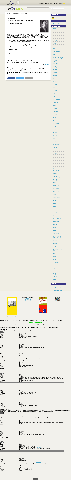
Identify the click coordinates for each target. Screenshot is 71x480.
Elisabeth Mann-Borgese (57, 207)
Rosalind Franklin (55, 147)
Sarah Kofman (55, 69)
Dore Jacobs (55, 176)
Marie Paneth (55, 81)
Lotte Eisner (54, 140)
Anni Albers (54, 28)
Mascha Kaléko (55, 64)
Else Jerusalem (55, 180)
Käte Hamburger (55, 167)
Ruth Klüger (54, 186)
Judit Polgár (54, 82)
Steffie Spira (55, 256)
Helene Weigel (55, 270)
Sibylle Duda (47, 64)
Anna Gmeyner (55, 161)
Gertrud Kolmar (55, 70)
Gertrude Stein (55, 93)
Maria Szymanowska (56, 262)
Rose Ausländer (55, 31)
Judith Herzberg (55, 171)
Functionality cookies (4, 409)
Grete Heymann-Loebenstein (57, 58)
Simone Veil (54, 267)
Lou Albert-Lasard (55, 102)
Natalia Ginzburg (55, 159)
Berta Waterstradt (55, 268)
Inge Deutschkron (55, 135)
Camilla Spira (55, 255)
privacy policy (18, 316)
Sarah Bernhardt (55, 117)
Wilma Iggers (55, 173)
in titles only (60, 8)
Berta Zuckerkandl (56, 280)
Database (47, 3)
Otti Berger (54, 37)
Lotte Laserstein (55, 72)
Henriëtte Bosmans (56, 123)
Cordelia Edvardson (56, 137)
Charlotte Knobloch (56, 188)
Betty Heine (54, 54)
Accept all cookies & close (35, 322)
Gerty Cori (54, 129)
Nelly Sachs (54, 87)
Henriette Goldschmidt (56, 51)
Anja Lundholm (55, 200)
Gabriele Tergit (55, 96)
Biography (8, 28)
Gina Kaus (54, 183)
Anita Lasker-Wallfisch (56, 73)
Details (2, 332)
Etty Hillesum (55, 60)
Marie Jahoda (55, 179)
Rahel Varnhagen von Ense (57, 99)
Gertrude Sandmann (56, 233)
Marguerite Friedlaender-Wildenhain (58, 153)
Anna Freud (54, 149)
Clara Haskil (54, 52)
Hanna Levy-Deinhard (56, 197)
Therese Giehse (55, 49)
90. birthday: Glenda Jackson (57, 287)
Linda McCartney (55, 212)
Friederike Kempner (56, 185)
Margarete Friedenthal (56, 152)
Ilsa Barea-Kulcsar (56, 105)
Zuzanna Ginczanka (56, 156)
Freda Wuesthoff (55, 277)
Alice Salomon (55, 90)
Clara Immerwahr (55, 174)
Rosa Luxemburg (55, 201)
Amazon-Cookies (38, 447)
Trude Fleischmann (56, 144)
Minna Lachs (55, 189)
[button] (11, 78)
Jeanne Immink (55, 63)
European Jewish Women (16, 13)
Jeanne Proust (55, 227)
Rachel (54, 155)
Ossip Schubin (55, 240)
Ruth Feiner (54, 141)
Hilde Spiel (54, 252)
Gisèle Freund (55, 48)
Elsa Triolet (54, 264)
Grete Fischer (55, 143)
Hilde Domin (55, 45)
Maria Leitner (55, 195)
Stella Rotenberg (55, 85)
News (57, 3)
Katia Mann (54, 206)
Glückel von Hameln (56, 168)
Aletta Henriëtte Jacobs (56, 177)
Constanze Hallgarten (56, 165)
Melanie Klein (55, 67)
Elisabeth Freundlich (56, 150)
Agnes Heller (55, 55)
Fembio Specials (9, 13)
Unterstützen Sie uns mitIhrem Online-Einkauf (28, 299)
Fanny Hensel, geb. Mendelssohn (58, 57)
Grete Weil (54, 273)
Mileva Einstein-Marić (56, 46)
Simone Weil (55, 271)
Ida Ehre (54, 138)
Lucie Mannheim (55, 209)
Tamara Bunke (55, 126)
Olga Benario (55, 108)
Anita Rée (54, 230)
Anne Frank (54, 146)
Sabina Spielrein (55, 253)
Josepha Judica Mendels (57, 218)
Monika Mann (55, 204)
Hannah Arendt (55, 30)
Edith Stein (54, 258)
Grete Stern (54, 259)
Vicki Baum (54, 33)
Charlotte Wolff (55, 276)
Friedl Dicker (55, 42)
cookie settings (23, 316)
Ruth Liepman (55, 198)
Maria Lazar (54, 192)
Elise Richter (55, 84)
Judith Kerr (54, 66)
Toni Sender (54, 246)
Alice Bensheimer (55, 111)
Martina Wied (55, 274)
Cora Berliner (55, 39)
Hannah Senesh (55, 248)
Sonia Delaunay (55, 132)
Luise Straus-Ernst (56, 261)
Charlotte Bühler (55, 40)
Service (60, 3)
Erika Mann (54, 203)
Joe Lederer (54, 194)
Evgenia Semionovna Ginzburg (58, 158)
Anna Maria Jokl (55, 182)
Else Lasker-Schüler (56, 191)
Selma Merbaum (55, 76)
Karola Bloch (55, 120)
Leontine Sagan (55, 88)
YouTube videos (2, 368)
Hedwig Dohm (55, 43)
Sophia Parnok (55, 224)
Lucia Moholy (55, 78)
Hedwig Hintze (55, 61)
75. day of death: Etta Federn (57, 290)
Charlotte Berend (55, 114)
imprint (14, 316)
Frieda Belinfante (55, 34)
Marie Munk (54, 79)
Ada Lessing (55, 75)
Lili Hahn (54, 164)
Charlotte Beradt (55, 36)
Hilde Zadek (54, 279)
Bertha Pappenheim (56, 221)
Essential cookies (3, 329)
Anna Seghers (55, 243)
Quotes (12, 28)
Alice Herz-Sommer (56, 170)
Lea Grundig (55, 162)
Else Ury (54, 265)
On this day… (52, 3)
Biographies (41, 3)
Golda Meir (54, 215)
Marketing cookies (4, 437)
